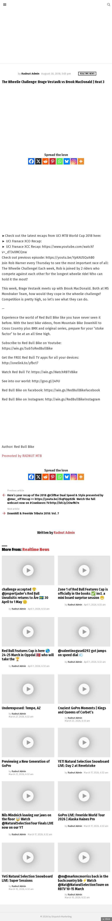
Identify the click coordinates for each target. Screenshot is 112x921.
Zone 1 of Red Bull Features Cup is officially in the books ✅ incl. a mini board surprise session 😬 (83, 593)
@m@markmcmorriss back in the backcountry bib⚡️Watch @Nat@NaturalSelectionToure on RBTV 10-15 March (83, 882)
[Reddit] (45, 161)
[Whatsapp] (59, 161)
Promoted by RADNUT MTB (22, 456)
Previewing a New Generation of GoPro (26, 763)
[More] (81, 161)
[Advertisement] (56, 36)
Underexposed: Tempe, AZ (21, 708)
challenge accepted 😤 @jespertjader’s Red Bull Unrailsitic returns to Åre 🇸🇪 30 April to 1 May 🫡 (25, 595)
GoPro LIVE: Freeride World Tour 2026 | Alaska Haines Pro (81, 817)
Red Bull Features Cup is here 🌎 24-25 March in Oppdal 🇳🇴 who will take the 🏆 (28, 655)
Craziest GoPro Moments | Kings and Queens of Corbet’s (82, 710)
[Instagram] (74, 161)
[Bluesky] (67, 161)
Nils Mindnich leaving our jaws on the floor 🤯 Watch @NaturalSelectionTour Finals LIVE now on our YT (27, 821)
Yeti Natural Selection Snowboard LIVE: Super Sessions (27, 878)
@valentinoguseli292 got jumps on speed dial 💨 (82, 653)
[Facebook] (31, 161)
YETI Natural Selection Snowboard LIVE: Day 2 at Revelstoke (83, 763)
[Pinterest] (52, 161)
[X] (38, 161)
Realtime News (35, 549)
